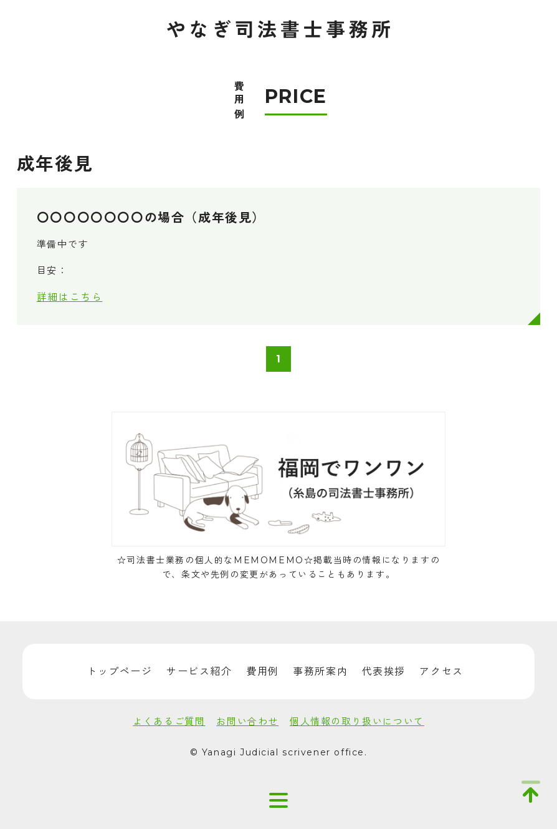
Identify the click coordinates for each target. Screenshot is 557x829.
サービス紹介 (199, 671)
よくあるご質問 (169, 721)
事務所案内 (320, 671)
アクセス (441, 671)
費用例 (262, 671)
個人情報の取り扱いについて (357, 721)
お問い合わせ (247, 721)
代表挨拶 (384, 671)
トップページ (120, 671)
